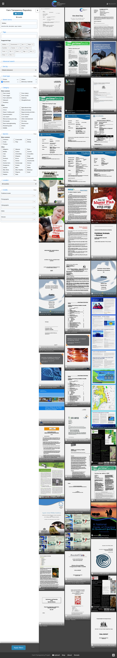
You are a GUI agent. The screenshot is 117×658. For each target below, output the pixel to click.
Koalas (17, 166)
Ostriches (5, 172)
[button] (34, 196)
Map (63, 655)
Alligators (5, 150)
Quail (28, 172)
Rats (17, 175)
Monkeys (29, 170)
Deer (4, 156)
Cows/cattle (19, 140)
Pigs (17, 142)
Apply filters (18, 648)
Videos (23, 80)
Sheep (29, 142)
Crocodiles (30, 154)
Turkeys (5, 145)
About (69, 655)
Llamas (5, 168)
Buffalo (5, 152)
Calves (17, 152)
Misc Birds (6, 170)
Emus (17, 159)
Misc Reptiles (19, 170)
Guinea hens (6, 163)
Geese (17, 161)
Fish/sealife (30, 159)
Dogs (28, 156)
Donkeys (5, 159)
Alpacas (18, 150)
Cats (4, 154)
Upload (18, 13)
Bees (28, 150)
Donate (76, 655)
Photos (5, 80)
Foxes (5, 161)
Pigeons (18, 172)
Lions (28, 166)
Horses (29, 163)
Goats (4, 142)
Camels (29, 152)
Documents (6, 82)
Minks (29, 168)
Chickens (5, 140)
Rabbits (5, 175)
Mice (17, 168)
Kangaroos (6, 166)
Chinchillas (19, 154)
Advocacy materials (27, 82)
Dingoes (18, 156)
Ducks (29, 140)
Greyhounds (30, 161)
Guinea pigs (19, 163)
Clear (34, 77)
